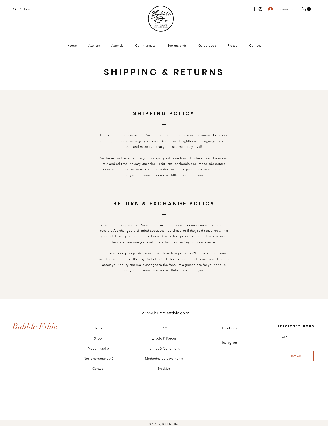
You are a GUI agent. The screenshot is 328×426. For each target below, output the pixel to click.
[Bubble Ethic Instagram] (260, 9)
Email (281, 337)
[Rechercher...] (33, 9)
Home (98, 328)
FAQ (164, 328)
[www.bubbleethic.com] (166, 313)
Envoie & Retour (164, 338)
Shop (98, 338)
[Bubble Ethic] (34, 326)
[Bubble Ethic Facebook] (254, 9)
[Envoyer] (295, 356)
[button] (307, 9)
